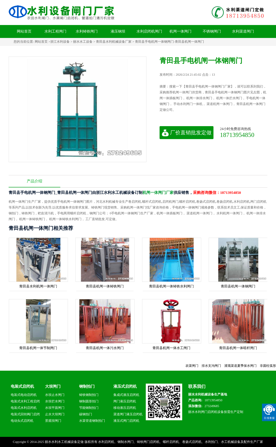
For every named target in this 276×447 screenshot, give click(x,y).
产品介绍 (34, 181)
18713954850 (237, 134)
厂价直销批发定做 (187, 132)
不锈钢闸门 (212, 31)
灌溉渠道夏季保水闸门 (243, 365)
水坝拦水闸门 (54, 401)
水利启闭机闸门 (149, 31)
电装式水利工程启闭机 (25, 402)
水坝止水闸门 (54, 395)
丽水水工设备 (83, 41)
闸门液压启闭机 (124, 401)
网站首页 (24, 31)
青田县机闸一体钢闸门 (238, 286)
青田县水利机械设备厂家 (114, 41)
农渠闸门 (194, 365)
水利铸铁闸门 (87, 31)
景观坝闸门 (53, 420)
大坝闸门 (53, 386)
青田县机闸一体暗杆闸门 (238, 348)
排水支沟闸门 (214, 365)
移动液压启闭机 (124, 407)
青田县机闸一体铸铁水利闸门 (171, 286)
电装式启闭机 (22, 386)
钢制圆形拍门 (89, 401)
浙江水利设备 (60, 41)
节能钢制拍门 (89, 407)
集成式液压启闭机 (126, 395)
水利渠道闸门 (243, 31)
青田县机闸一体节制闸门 (38, 348)
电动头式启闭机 (22, 420)
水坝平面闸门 (54, 407)
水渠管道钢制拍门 (92, 420)
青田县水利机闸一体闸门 (38, 286)
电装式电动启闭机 (24, 395)
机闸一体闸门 (180, 31)
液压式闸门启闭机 (126, 420)
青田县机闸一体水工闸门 (171, 348)
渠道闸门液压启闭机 (128, 414)
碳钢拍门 (85, 414)
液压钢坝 (118, 31)
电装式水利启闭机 (24, 407)
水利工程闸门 (55, 31)
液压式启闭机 (125, 386)
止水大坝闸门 (54, 414)
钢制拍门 (87, 386)
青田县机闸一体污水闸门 (105, 348)
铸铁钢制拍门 (89, 395)
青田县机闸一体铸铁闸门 (105, 286)
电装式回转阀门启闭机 (25, 414)
